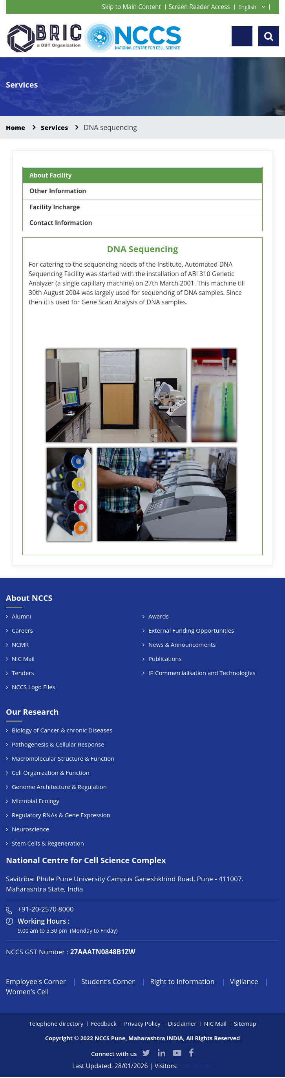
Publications (165, 659)
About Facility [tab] (51, 175)
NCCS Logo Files (33, 688)
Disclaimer (182, 1025)
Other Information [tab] (58, 191)
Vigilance (250, 982)
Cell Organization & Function (51, 773)
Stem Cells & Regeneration (48, 844)
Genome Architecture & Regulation (59, 787)
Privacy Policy (142, 1025)
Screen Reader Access (198, 6)
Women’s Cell (28, 992)
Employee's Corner (37, 982)
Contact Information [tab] (61, 224)
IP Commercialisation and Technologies (202, 673)
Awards (158, 617)
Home (16, 127)
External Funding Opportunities (191, 631)
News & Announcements (182, 645)
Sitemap (246, 1025)
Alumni (21, 617)
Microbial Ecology (36, 801)
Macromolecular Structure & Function (63, 759)
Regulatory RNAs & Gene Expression (61, 816)
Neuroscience (30, 830)
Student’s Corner (110, 982)
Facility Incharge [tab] (55, 207)
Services (57, 127)
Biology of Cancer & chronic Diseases (62, 731)
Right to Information (186, 982)
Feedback (103, 1025)
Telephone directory (55, 1025)
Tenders (23, 673)
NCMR (20, 645)
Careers (22, 631)
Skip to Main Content (128, 6)
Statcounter (196, 1067)
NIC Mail (23, 659)
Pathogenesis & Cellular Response (58, 745)
